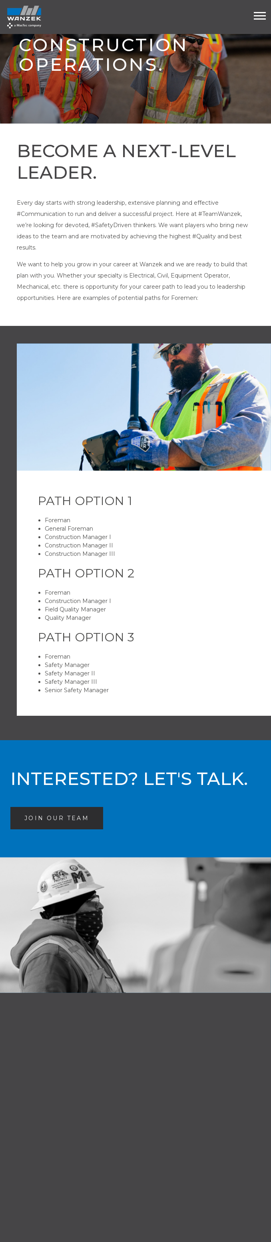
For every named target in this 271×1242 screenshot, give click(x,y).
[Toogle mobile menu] (260, 16)
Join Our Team (63, 818)
